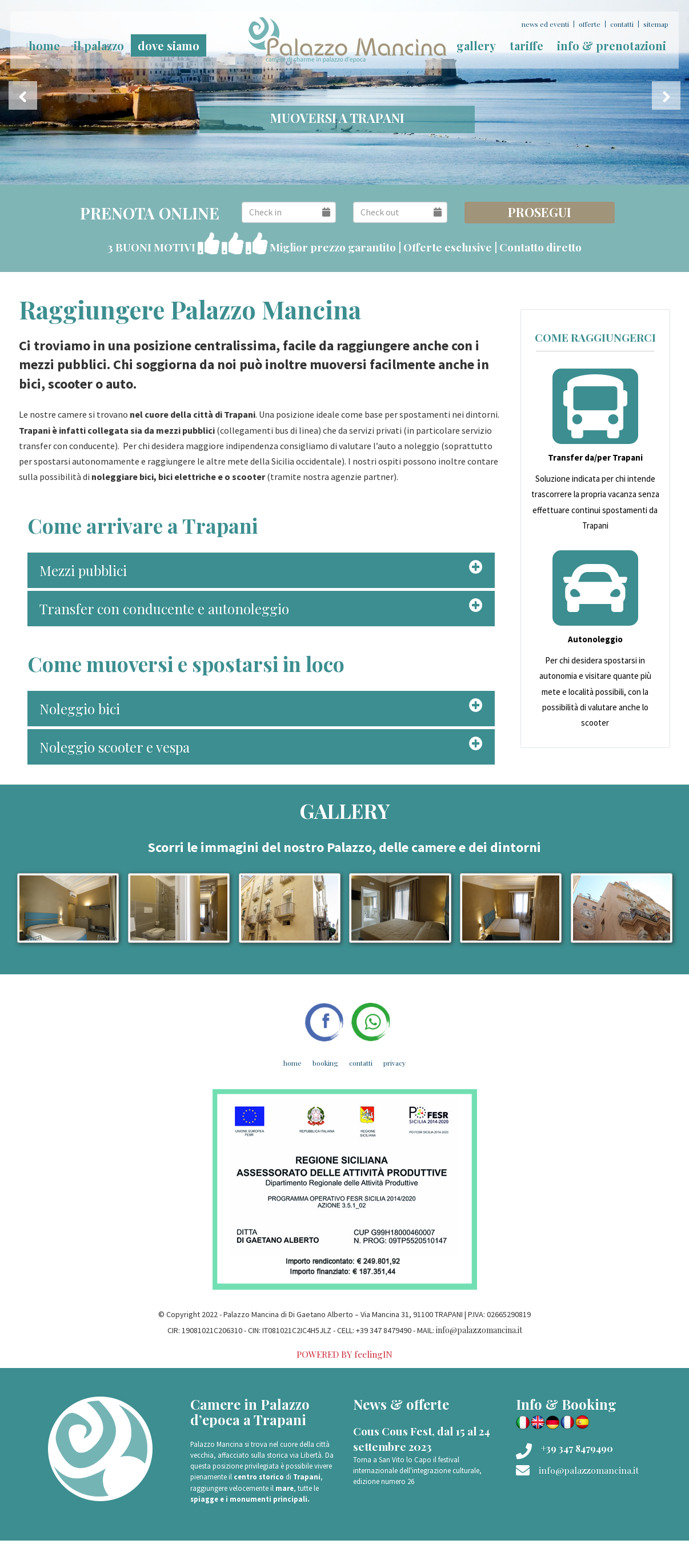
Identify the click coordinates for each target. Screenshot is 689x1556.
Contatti (622, 24)
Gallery (476, 45)
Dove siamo (168, 45)
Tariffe (526, 45)
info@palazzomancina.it (479, 1330)
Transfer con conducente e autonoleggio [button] (164, 608)
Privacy (394, 1062)
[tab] (261, 570)
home (44, 45)
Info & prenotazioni (611, 45)
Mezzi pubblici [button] (83, 570)
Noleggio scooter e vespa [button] (114, 747)
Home (292, 1062)
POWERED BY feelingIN (344, 1354)
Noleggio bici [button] (79, 708)
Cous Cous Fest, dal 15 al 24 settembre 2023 (421, 1438)
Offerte (589, 24)
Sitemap (655, 24)
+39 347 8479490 (577, 1448)
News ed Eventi (545, 24)
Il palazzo (99, 45)
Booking (325, 1062)
